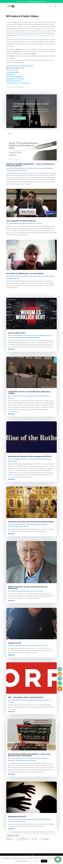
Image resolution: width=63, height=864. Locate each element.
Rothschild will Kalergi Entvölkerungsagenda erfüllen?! (30, 456)
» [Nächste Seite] (41, 839)
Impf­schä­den (10, 74)
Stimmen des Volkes (40, 396)
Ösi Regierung (44, 524)
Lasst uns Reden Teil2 (16, 333)
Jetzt (25, 35)
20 (36, 839)
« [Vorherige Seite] (12, 839)
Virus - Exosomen (37, 223)
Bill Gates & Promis (19, 168)
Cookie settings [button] (34, 861)
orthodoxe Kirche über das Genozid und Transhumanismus (31, 522)
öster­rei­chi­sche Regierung (14, 76)
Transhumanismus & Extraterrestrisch (16, 170)
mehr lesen (11, 349)
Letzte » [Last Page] (46, 839)
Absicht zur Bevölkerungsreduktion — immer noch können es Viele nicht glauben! (30, 164)
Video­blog (11, 56)
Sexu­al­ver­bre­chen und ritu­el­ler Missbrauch (19, 66)
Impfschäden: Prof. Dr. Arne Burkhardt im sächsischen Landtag (29, 392)
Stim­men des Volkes (12, 72)
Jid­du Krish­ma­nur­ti (33, 35)
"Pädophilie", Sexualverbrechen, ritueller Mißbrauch (28, 276)
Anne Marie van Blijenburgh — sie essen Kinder (25, 273)
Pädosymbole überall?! (17, 816)
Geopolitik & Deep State (31, 168)
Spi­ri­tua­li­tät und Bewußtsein (15, 79)
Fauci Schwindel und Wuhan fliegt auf (21, 221)
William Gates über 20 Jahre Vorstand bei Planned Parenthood (28, 587)
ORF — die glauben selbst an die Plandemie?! (25, 697)
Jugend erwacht (14, 643)
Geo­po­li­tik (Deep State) (13, 81)
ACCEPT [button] (44, 861)
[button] (59, 688)
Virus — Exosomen (12, 70)
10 (32, 839)
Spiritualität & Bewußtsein (46, 168)
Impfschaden (28, 223)
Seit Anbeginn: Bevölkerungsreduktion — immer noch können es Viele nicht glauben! (29, 755)
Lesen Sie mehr (19, 118)
